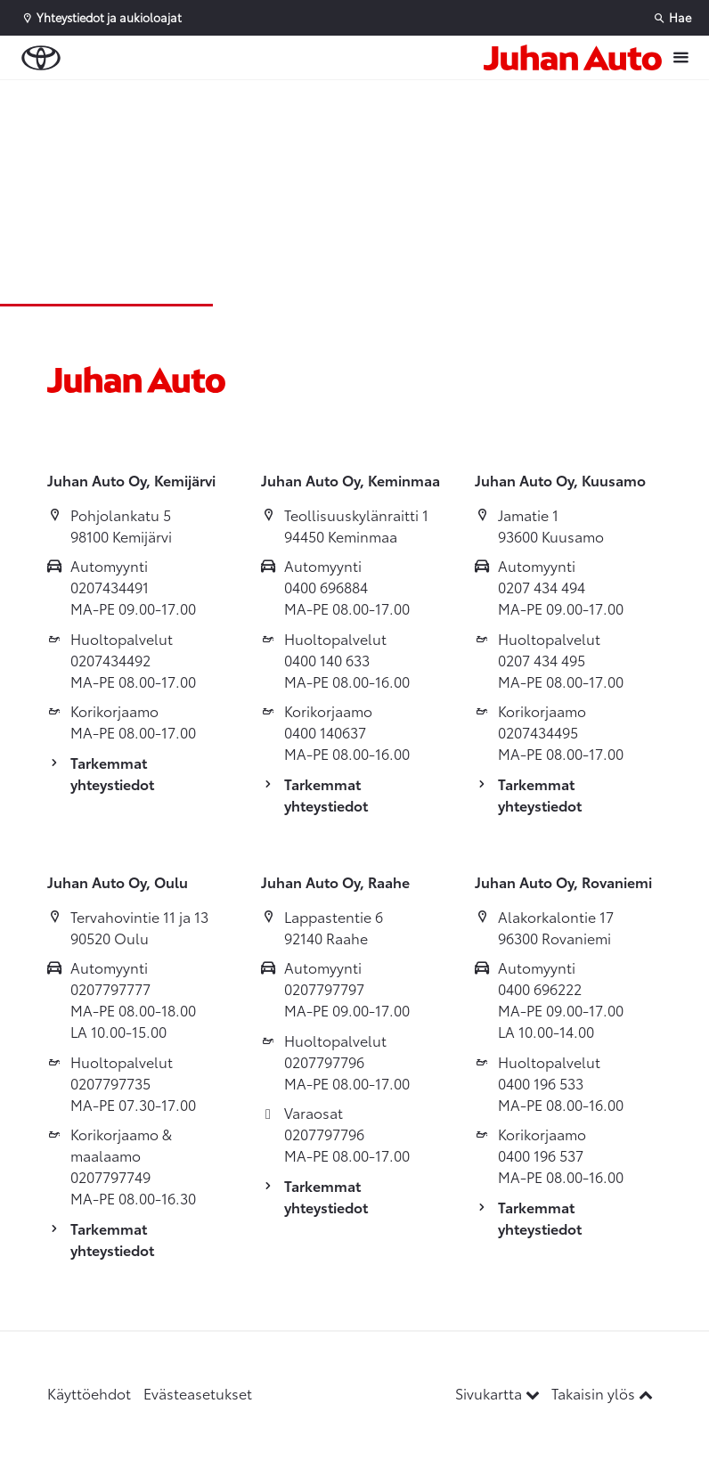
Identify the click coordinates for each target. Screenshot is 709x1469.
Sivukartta (499, 1393)
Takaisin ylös (602, 1393)
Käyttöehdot (89, 1393)
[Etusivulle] (573, 57)
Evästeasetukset (197, 1393)
